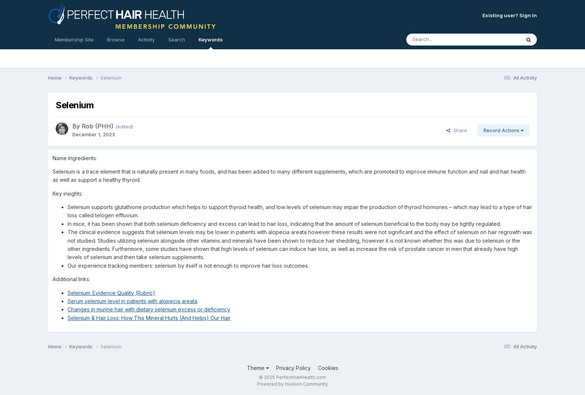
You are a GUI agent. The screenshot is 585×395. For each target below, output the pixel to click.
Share (456, 130)
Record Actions (503, 130)
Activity (146, 40)
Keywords (210, 43)
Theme (258, 368)
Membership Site (74, 40)
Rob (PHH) (97, 126)
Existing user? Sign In (509, 15)
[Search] (443, 40)
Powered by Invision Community (292, 384)
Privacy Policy (293, 368)
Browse (116, 40)
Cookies (328, 368)
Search (176, 40)
